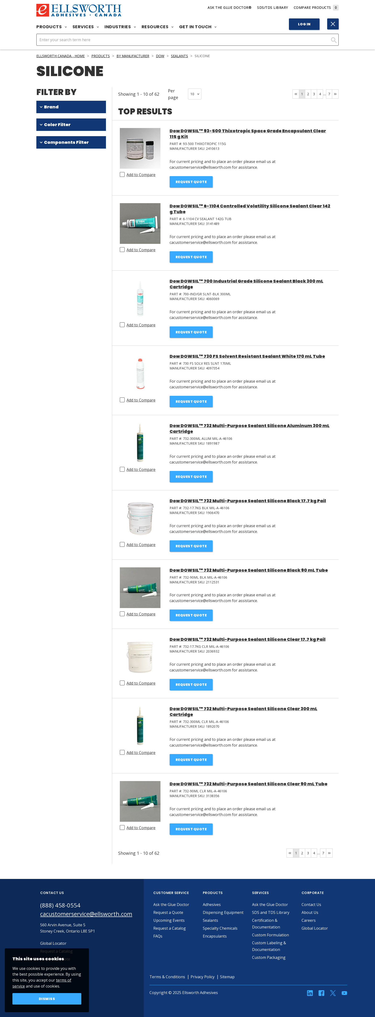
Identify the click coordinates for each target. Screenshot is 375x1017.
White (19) (52, 158)
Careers (309, 920)
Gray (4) (50, 195)
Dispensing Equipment (223, 912)
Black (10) (51, 176)
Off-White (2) (54, 214)
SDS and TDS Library (270, 912)
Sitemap (227, 976)
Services (85, 27)
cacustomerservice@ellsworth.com (86, 914)
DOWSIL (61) (47, 119)
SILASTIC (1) (47, 129)
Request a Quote (168, 912)
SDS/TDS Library (272, 7)
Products (51, 27)
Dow (160, 56)
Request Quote (191, 181)
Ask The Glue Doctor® (229, 7)
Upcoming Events (169, 920)
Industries (120, 27)
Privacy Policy (203, 976)
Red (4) (49, 186)
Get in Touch (198, 27)
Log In (304, 24)
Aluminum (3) (55, 204)
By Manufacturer (132, 56)
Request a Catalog (169, 928)
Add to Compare (141, 174)
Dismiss (47, 998)
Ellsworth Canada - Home (60, 56)
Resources (157, 27)
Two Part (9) (54, 252)
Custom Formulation (270, 935)
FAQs (157, 936)
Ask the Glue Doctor (171, 904)
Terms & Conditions (167, 976)
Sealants (179, 56)
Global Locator (315, 928)
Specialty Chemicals (220, 928)
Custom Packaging (269, 957)
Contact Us (311, 904)
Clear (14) (51, 167)
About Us (310, 912)
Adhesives (212, 904)
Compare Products (316, 7)
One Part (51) (55, 243)
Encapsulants (215, 936)
